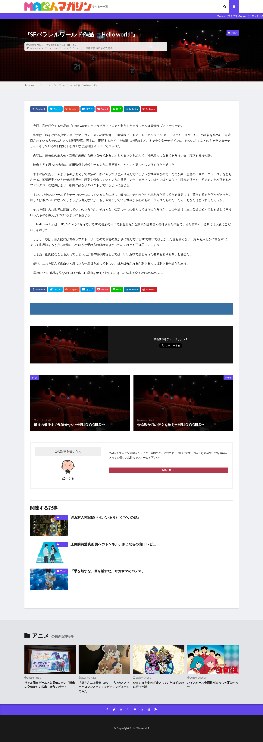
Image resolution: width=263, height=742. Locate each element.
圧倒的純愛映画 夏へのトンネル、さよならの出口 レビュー (115, 544)
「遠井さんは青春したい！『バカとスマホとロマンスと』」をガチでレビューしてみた (104, 687)
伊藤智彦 (90, 48)
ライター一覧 (100, 6)
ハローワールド (60, 48)
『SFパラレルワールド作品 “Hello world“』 (75, 85)
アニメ (73, 44)
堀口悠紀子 (101, 48)
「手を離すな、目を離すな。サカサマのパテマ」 (107, 571)
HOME (31, 85)
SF (43, 48)
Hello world (35, 48)
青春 (110, 48)
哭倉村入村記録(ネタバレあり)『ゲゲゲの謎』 (105, 517)
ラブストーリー (77, 48)
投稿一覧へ (167, 469)
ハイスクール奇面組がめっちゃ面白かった (212, 685)
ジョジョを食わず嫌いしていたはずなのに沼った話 (158, 685)
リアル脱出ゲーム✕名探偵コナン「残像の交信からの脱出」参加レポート (49, 685)
